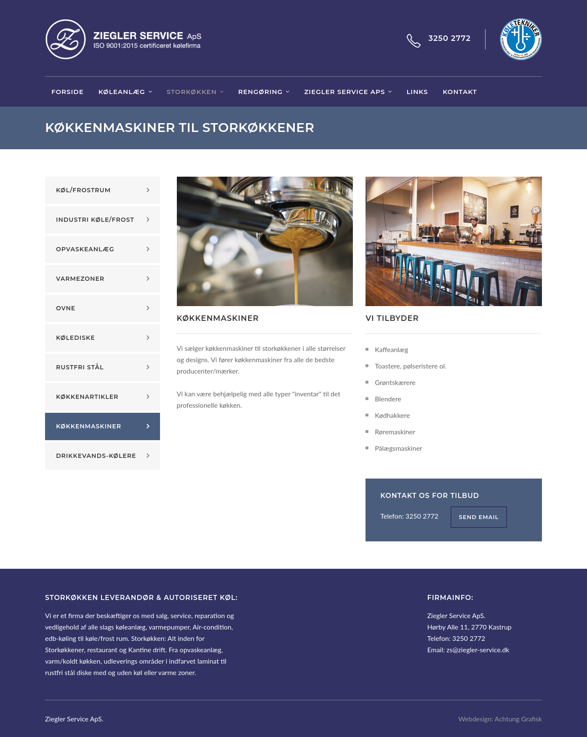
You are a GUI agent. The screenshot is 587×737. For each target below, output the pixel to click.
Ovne (65, 308)
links (417, 92)
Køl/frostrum (83, 190)
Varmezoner (80, 278)
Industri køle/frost (95, 219)
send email (479, 517)
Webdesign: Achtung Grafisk (500, 719)
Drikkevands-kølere (96, 456)
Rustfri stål (80, 367)
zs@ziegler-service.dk (477, 650)
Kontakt (460, 92)
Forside (67, 92)
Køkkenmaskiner (88, 426)
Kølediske (75, 338)
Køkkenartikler (87, 397)
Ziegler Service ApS (344, 92)
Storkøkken (192, 92)
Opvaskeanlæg (85, 249)
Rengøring (260, 92)
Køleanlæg (122, 92)
